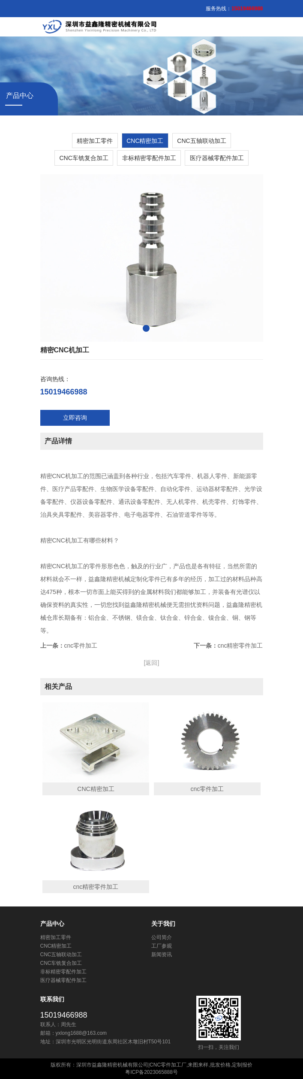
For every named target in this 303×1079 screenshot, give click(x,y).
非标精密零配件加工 (149, 158)
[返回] (151, 662)
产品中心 (52, 923)
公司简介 (161, 937)
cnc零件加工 (81, 645)
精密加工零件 (95, 140)
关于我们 (163, 923)
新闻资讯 (161, 955)
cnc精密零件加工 (240, 645)
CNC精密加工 (95, 788)
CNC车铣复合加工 (83, 158)
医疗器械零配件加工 (217, 158)
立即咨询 (75, 417)
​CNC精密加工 (144, 140)
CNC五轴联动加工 (201, 140)
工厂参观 (161, 946)
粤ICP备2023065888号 (151, 1072)
